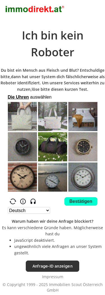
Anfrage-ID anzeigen (52, 266)
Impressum (52, 276)
